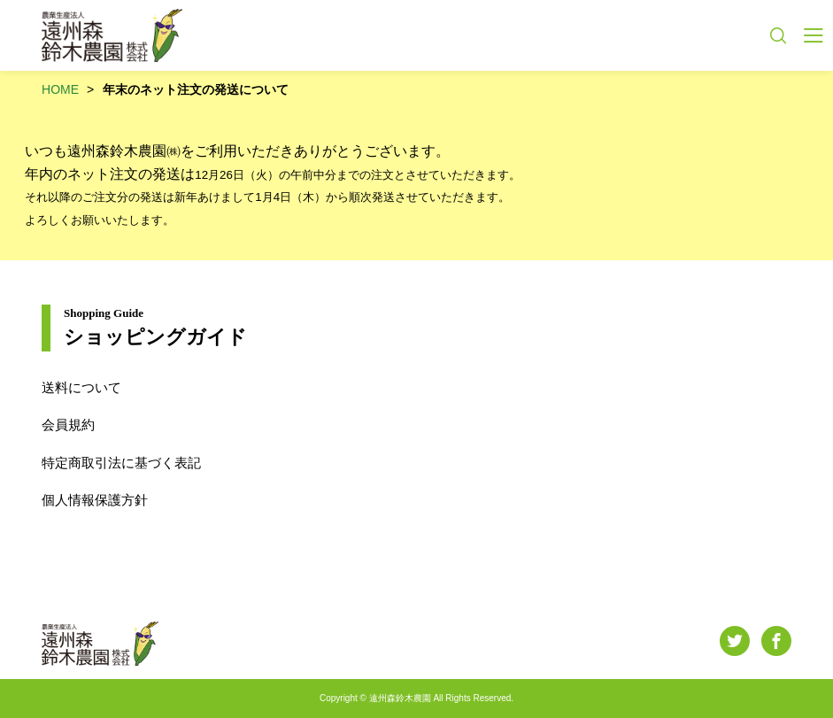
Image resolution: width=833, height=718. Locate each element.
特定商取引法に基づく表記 (121, 462)
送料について (81, 387)
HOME (60, 89)
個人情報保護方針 (95, 499)
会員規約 (68, 424)
